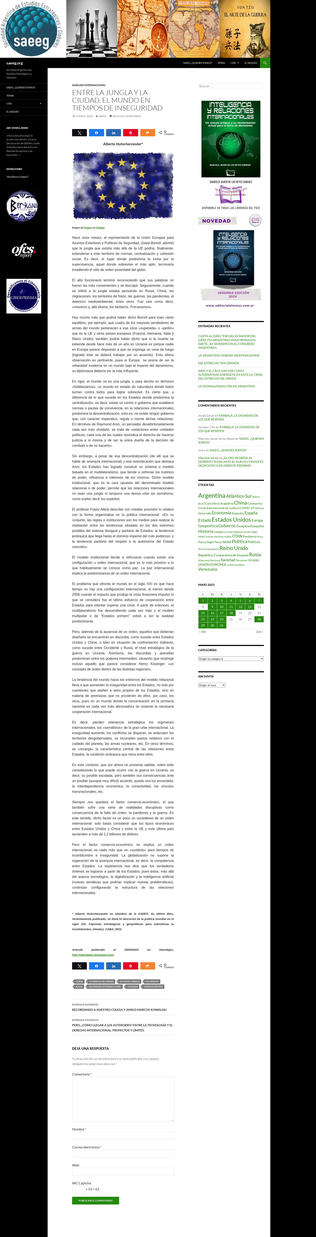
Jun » (259, 631)
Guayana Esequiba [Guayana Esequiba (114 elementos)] (250, 526)
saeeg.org (14, 63)
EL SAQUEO (251, 62)
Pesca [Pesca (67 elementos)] (260, 536)
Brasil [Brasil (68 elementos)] (201, 503)
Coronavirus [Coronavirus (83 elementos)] (255, 503)
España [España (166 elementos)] (251, 512)
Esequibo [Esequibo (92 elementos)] (238, 513)
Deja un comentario (127, 116)
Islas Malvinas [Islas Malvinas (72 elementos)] (235, 531)
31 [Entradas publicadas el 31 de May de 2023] (221, 625)
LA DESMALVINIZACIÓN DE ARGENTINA (226, 386)
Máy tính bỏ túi (208, 458)
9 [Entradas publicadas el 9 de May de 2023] (212, 607)
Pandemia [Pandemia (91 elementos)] (249, 536)
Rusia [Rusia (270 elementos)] (255, 554)
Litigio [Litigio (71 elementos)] (254, 531)
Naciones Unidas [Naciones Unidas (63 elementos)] (222, 536)
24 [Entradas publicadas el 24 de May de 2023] (221, 619)
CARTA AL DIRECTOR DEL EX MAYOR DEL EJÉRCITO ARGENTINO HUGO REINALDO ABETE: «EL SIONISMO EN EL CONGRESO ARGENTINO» (227, 341)
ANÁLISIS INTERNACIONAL (89, 85)
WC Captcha (81, 1183)
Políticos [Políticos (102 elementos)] (254, 542)
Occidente (152, 981)
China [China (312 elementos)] (240, 502)
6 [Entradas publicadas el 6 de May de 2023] (250, 600)
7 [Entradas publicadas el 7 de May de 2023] (259, 600)
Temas (221, 62)
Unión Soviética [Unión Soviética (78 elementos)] (236, 564)
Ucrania (132, 986)
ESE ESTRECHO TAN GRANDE (218, 363)
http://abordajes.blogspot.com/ (93, 954)
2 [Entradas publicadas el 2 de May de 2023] (212, 600)
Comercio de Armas (101, 981)
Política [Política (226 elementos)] (239, 541)
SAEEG (102, 116)
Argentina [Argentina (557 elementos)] (211, 495)
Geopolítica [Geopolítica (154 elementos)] (208, 525)
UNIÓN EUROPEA (153, 986)
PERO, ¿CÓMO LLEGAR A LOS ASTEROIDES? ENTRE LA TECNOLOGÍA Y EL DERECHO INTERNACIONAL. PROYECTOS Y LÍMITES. (123, 1024)
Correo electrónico (87, 1147)
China (79, 981)
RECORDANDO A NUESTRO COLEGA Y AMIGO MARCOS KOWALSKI (123, 1006)
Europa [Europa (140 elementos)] (257, 520)
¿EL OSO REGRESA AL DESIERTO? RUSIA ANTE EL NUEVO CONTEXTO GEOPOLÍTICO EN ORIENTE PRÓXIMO (230, 461)
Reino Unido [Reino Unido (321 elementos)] (233, 548)
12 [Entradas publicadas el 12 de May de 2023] (240, 607)
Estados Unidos (130, 981)
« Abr (202, 631)
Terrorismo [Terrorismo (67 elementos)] (241, 560)
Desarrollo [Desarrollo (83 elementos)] (204, 513)
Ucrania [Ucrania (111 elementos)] (253, 560)
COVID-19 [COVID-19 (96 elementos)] (247, 508)
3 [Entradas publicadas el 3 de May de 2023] (221, 600)
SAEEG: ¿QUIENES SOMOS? (197, 62)
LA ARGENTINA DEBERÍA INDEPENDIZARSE (229, 355)
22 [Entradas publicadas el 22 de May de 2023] (203, 619)
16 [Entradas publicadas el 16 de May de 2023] (212, 613)
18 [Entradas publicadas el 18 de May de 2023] (231, 613)
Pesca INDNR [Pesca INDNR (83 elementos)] (222, 542)
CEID (233, 62)
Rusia (79, 986)
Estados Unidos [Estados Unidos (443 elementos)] (231, 519)
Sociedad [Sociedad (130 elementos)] (228, 560)
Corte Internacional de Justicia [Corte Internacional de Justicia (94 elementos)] (218, 508)
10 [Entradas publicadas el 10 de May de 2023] (221, 607)
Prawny (88, 227)
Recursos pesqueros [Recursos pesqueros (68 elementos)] (208, 549)
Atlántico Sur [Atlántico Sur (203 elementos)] (239, 496)
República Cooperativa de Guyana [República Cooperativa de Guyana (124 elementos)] (223, 555)
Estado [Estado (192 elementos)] (204, 520)
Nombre (79, 1129)
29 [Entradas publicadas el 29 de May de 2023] (203, 625)
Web (75, 1165)
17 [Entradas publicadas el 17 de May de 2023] (221, 613)
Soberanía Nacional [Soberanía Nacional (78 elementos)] (209, 560)
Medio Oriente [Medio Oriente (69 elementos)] (205, 536)
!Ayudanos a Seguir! (17, 176)
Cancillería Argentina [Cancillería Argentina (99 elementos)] (219, 503)
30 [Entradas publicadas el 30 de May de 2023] (212, 625)
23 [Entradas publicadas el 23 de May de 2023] (212, 619)
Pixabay (100, 227)
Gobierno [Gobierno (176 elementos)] (227, 525)
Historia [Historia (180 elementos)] (205, 531)
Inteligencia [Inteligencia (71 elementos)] (220, 531)
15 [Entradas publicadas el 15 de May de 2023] (203, 613)
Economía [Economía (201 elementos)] (221, 512)
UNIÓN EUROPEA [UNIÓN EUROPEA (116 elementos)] (212, 564)
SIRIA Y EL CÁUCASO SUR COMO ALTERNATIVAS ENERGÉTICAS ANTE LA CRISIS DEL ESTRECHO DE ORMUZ (230, 374)
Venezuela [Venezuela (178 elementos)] (207, 569)
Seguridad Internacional (105, 986)
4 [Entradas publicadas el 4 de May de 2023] (231, 600)
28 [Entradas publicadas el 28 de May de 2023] (259, 619)
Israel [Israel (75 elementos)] (247, 531)
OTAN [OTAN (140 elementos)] (237, 536)
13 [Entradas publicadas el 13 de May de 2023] (249, 607)
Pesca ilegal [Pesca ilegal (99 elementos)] (206, 542)
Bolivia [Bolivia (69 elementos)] (256, 496)
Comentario (82, 1074)
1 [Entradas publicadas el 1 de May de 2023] (203, 600)
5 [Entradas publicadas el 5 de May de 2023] (240, 600)
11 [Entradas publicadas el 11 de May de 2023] (231, 607)
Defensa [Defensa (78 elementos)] (259, 508)
